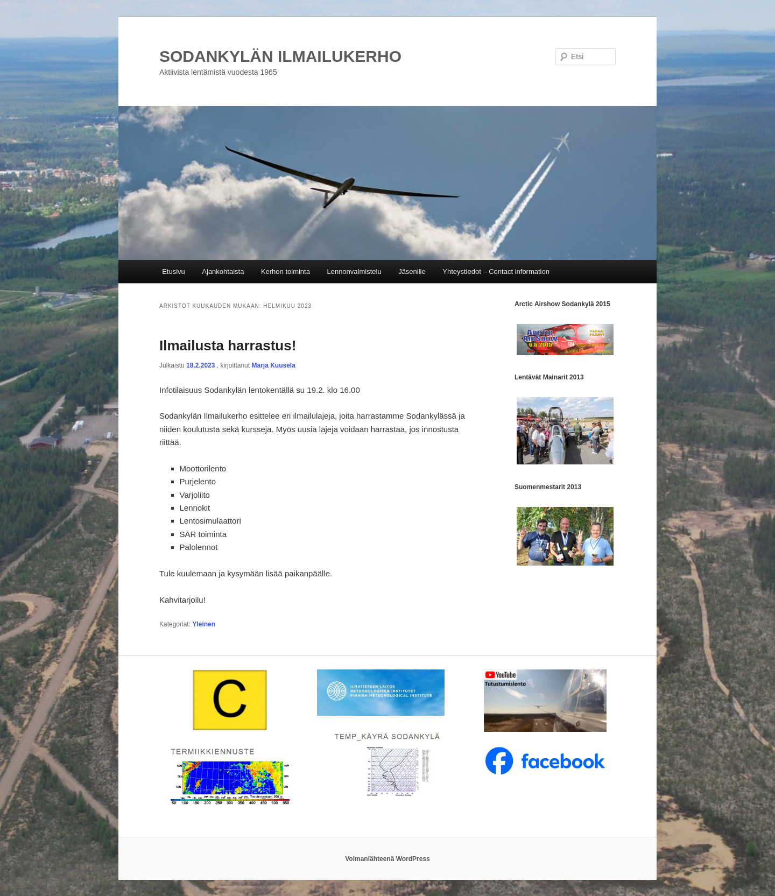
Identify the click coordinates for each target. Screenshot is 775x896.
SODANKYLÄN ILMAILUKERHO (280, 56)
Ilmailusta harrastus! (227, 345)
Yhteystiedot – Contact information (495, 271)
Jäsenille (412, 271)
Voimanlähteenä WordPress (387, 859)
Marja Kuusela (273, 365)
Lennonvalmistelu (354, 271)
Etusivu (173, 271)
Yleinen (203, 624)
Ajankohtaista (223, 271)
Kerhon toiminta (285, 271)
